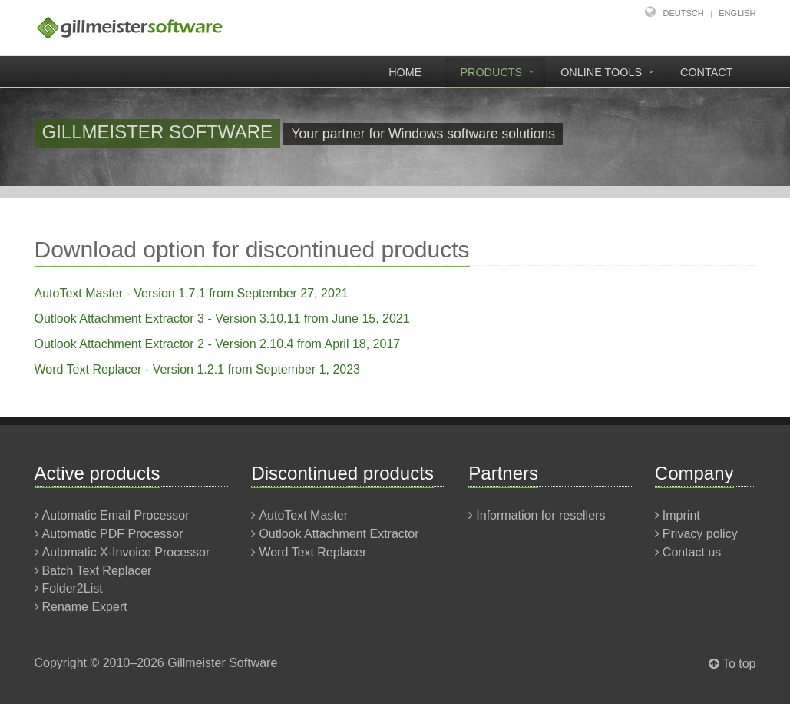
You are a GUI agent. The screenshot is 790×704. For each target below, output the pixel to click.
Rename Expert (84, 606)
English (737, 13)
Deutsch (683, 13)
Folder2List (72, 588)
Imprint (681, 515)
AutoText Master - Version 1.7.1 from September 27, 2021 (192, 293)
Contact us (692, 552)
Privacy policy (700, 533)
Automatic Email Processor (116, 515)
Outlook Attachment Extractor (338, 533)
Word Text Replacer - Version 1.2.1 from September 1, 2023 (198, 369)
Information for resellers (540, 515)
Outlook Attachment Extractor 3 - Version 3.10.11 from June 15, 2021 (222, 318)
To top (739, 663)
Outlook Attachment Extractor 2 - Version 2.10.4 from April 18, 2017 (218, 343)
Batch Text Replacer (97, 570)
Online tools (601, 72)
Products (491, 72)
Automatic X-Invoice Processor (126, 552)
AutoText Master (303, 515)
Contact (706, 72)
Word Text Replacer (312, 552)
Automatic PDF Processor (112, 533)
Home (404, 72)
